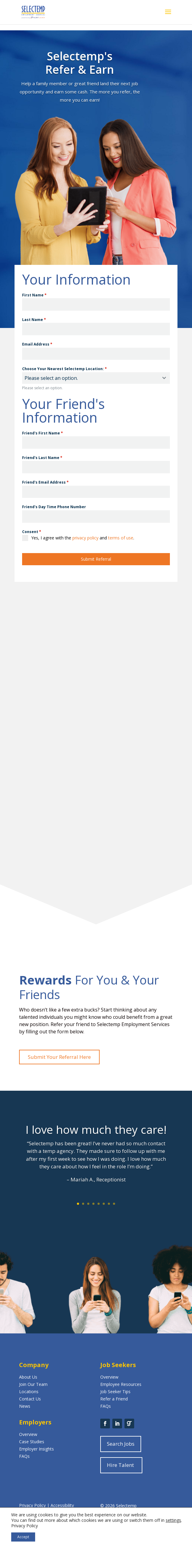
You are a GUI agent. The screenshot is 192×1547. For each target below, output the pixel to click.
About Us (28, 1377)
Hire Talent (120, 1464)
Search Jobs (120, 1443)
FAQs (105, 1406)
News (24, 1406)
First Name (34, 295)
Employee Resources (120, 1384)
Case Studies (31, 1441)
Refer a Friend (114, 1399)
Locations (28, 1391)
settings (173, 1520)
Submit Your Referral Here (59, 1056)
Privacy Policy (33, 1505)
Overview (109, 1377)
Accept (23, 1536)
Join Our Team (33, 1384)
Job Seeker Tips (115, 1391)
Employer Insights (36, 1449)
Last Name (34, 319)
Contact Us (30, 1399)
